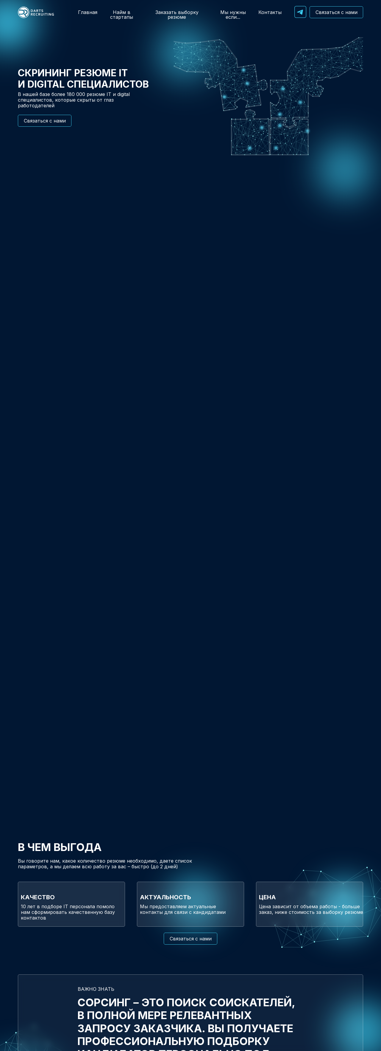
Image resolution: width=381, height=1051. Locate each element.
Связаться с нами (336, 12)
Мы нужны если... (233, 14)
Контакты (270, 12)
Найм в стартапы (121, 14)
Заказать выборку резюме (177, 14)
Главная (87, 12)
